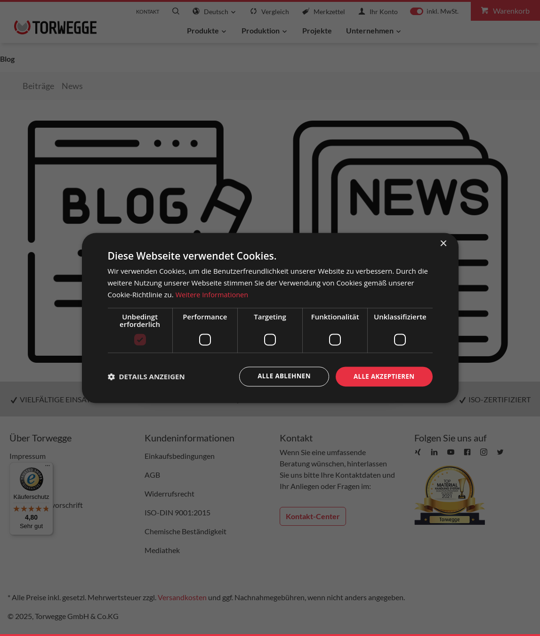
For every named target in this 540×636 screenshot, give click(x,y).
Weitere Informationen (213, 294)
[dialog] (270, 317)
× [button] (443, 243)
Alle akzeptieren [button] (382, 376)
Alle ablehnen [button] (279, 376)
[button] (146, 376)
